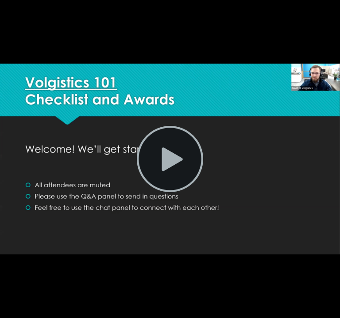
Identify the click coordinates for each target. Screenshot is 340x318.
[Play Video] (170, 159)
